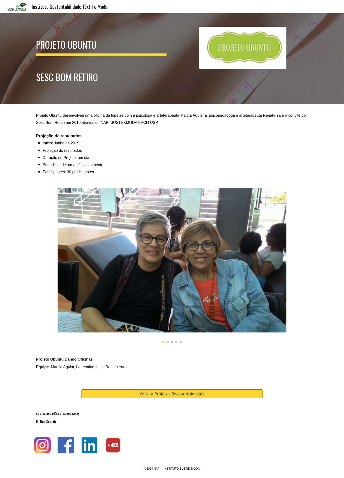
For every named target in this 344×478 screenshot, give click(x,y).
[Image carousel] (172, 265)
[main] (101, 59)
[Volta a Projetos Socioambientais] (172, 393)
